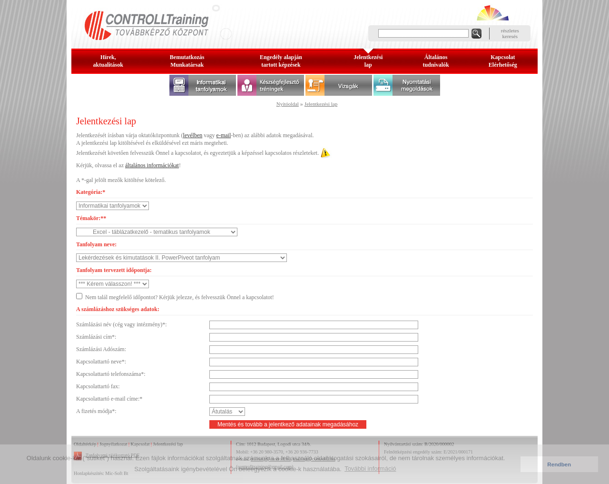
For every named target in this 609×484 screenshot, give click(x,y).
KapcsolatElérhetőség (503, 61)
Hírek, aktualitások (108, 61)
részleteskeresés (510, 33)
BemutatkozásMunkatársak (187, 61)
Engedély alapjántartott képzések (281, 61)
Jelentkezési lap (320, 104)
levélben (193, 135)
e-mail (223, 135)
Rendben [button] (559, 464)
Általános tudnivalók (435, 61)
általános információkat (152, 165)
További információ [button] (370, 468)
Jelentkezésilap (368, 61)
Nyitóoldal (287, 104)
